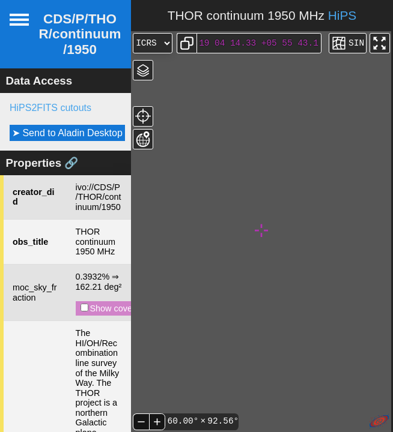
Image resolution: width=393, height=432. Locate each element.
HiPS (342, 15)
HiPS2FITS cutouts (50, 108)
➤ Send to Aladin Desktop (67, 133)
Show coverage (115, 308)
